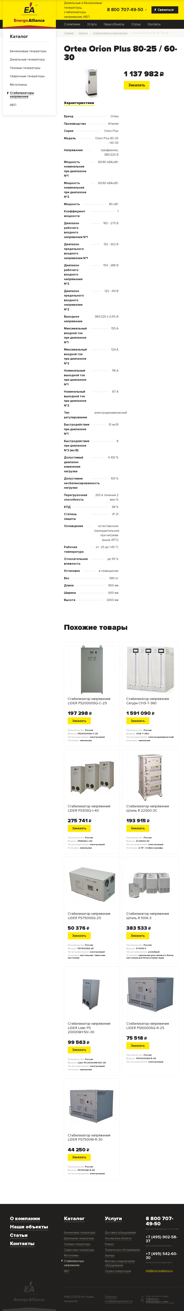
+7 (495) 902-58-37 (161, 1239)
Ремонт (109, 1244)
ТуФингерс (152, 1299)
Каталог (19, 36)
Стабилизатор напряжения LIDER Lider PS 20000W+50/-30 (89, 1028)
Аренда (109, 1255)
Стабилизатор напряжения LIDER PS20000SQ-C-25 (89, 701)
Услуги (92, 24)
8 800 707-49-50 (125, 10)
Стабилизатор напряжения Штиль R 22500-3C (147, 808)
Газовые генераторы (77, 1244)
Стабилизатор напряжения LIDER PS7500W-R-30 (89, 1137)
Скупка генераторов (118, 1271)
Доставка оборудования (120, 1232)
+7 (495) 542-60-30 (161, 1256)
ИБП (66, 1271)
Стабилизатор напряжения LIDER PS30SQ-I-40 (89, 808)
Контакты (154, 24)
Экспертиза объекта (118, 1238)
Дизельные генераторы (79, 1238)
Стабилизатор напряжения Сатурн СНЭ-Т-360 (147, 701)
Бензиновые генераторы (79, 1232)
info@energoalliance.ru (159, 1270)
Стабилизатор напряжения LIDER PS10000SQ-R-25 (147, 1026)
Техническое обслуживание (122, 1250)
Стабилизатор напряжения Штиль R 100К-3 (147, 916)
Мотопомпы (71, 1255)
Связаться (164, 10)
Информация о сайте (157, 1301)
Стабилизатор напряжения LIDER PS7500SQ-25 (89, 916)
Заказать (136, 85)
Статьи (136, 24)
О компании (72, 24)
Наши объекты (114, 24)
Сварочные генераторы (79, 1250)
